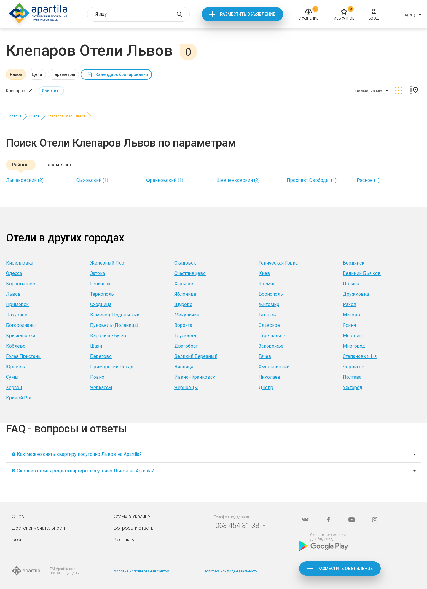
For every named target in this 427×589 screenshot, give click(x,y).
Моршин (352, 335)
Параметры (63, 74)
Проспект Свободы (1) (312, 180)
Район (16, 74)
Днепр (266, 387)
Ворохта (183, 325)
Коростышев (20, 283)
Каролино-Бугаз (108, 335)
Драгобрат (186, 346)
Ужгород (352, 387)
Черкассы (101, 387)
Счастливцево (190, 273)
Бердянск (353, 263)
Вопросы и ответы (134, 528)
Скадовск (185, 263)
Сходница (100, 304)
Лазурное (16, 315)
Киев (264, 273)
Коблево (16, 346)
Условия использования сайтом (141, 571)
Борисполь (271, 294)
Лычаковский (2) (25, 180)
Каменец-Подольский (114, 315)
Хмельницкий (274, 367)
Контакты (124, 539)
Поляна (351, 283)
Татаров (267, 315)
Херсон (14, 387)
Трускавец (186, 335)
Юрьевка (16, 367)
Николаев (270, 377)
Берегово (101, 356)
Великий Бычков (362, 273)
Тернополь (102, 294)
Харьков (183, 283)
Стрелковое (272, 335)
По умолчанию (368, 91)
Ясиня (349, 325)
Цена (37, 74)
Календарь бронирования (121, 74)
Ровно (97, 377)
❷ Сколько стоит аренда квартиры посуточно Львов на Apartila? (83, 471)
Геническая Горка (278, 263)
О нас (18, 516)
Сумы (12, 377)
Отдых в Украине (132, 516)
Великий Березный (195, 356)
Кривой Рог (19, 398)
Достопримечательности (39, 528)
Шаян (96, 346)
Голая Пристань (23, 356)
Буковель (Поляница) (114, 325)
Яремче (267, 283)
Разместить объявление (247, 14)
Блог (17, 539)
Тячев (265, 356)
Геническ (100, 283)
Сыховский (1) (92, 180)
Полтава (352, 377)
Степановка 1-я (360, 356)
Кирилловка (19, 263)
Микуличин (186, 315)
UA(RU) (408, 15)
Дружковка (356, 294)
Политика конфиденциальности (231, 571)
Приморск (17, 304)
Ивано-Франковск (194, 377)
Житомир (269, 304)
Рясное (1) (368, 180)
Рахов (349, 304)
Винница (183, 367)
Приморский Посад (111, 367)
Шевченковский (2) (238, 180)
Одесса (14, 273)
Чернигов (353, 367)
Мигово (351, 315)
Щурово (183, 304)
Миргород (354, 346)
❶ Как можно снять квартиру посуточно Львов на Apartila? (77, 454)
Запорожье (271, 346)
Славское (269, 325)
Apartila (15, 116)
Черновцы (186, 387)
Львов (34, 116)
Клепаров (15, 90)
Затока (97, 273)
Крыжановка (20, 335)
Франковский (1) (164, 180)
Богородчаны (21, 325)
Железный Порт (108, 263)
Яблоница (185, 294)
